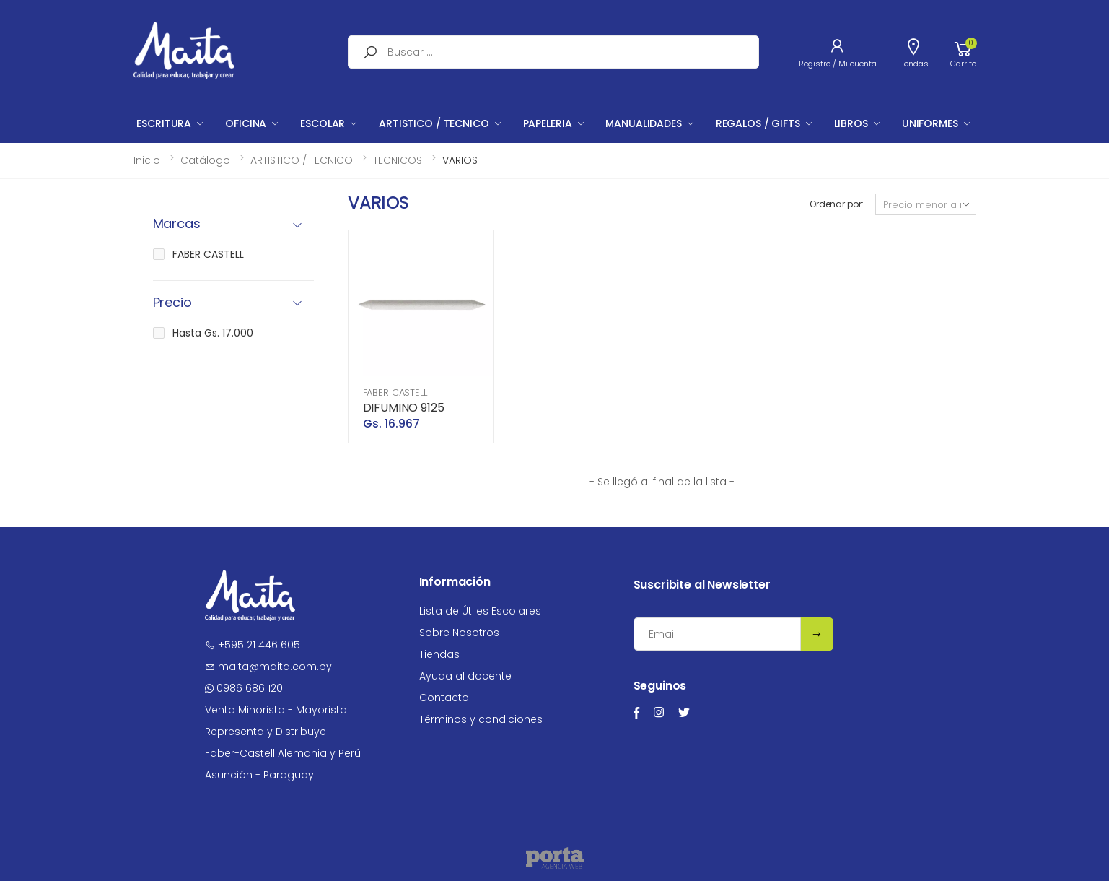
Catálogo (205, 160)
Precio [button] (172, 303)
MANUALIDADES (643, 123)
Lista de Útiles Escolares (480, 611)
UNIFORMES (930, 123)
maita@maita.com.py (268, 666)
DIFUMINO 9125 (403, 407)
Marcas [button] (177, 224)
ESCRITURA (163, 123)
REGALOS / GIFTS (758, 123)
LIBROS (851, 123)
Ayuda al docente (465, 676)
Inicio (146, 160)
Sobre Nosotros (459, 632)
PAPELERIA (547, 123)
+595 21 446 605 (252, 645)
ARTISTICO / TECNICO (433, 123)
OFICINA (245, 123)
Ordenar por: (837, 204)
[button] (963, 52)
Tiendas (439, 654)
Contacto (444, 697)
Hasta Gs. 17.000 (212, 333)
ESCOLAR (322, 123)
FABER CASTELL (395, 392)
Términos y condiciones (481, 719)
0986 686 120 (244, 688)
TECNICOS (397, 160)
